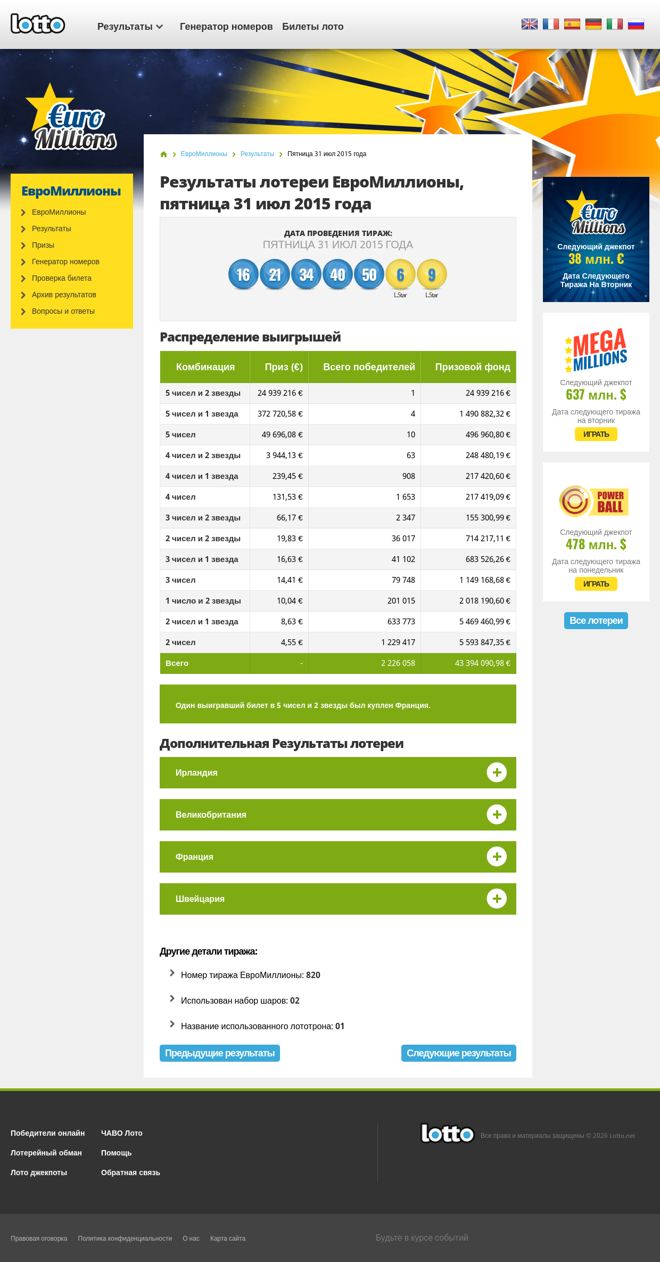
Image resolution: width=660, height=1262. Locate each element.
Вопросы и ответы (63, 311)
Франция (194, 857)
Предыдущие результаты (220, 1053)
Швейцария (200, 899)
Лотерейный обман (46, 1152)
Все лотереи (596, 620)
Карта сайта (228, 1238)
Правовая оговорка (39, 1238)
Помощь (116, 1152)
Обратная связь (130, 1171)
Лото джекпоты (39, 1171)
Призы (43, 245)
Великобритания (211, 815)
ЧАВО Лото (122, 1132)
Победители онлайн (48, 1132)
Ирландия (197, 773)
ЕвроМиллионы (59, 212)
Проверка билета (62, 278)
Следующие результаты (459, 1053)
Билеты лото (312, 25)
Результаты (130, 25)
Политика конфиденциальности (125, 1238)
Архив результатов (64, 294)
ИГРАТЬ (596, 434)
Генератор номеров (226, 25)
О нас (191, 1238)
